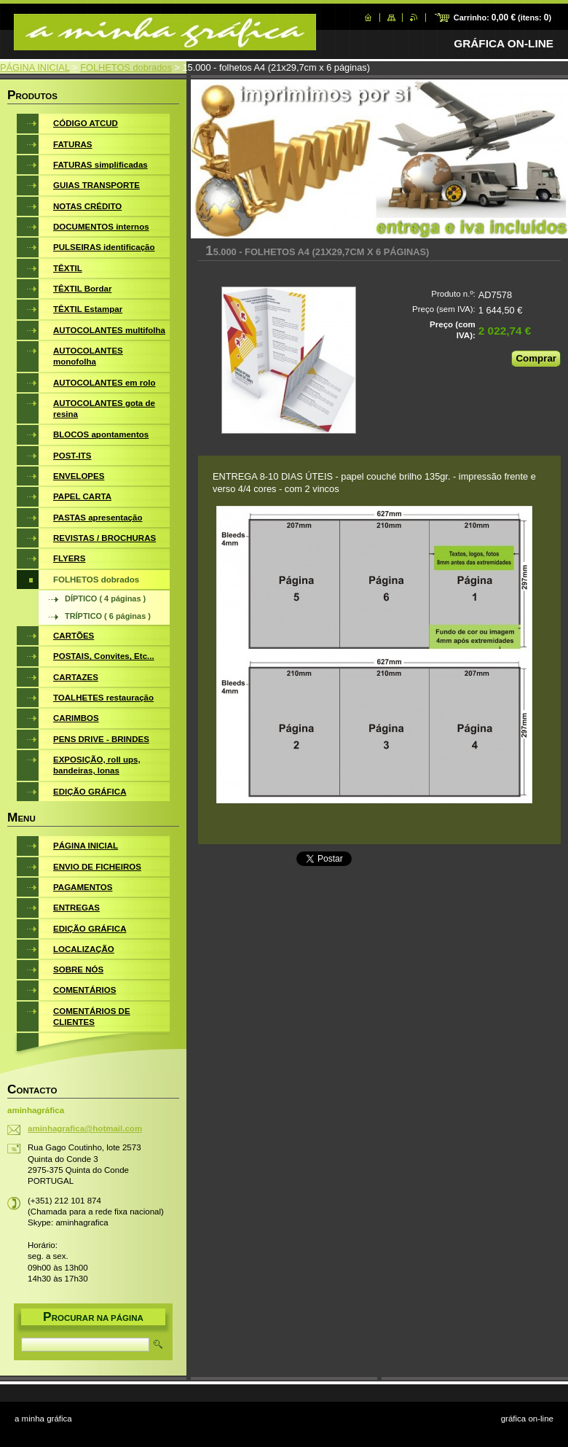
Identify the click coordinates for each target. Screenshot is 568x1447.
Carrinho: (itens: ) (502, 17)
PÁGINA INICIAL (35, 67)
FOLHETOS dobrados (126, 67)
